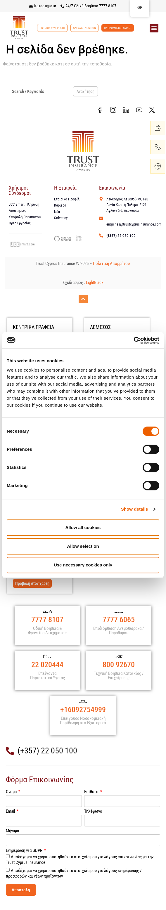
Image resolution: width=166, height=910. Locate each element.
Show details (134, 509)
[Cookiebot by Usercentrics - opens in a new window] (133, 340)
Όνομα (12, 800)
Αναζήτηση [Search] (85, 91)
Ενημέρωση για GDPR (24, 859)
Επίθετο (91, 800)
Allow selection (83, 546)
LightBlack (94, 283)
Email (11, 820)
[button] (154, 28)
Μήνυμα (12, 839)
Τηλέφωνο (93, 820)
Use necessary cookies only (83, 564)
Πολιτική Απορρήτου (112, 264)
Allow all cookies (83, 527)
